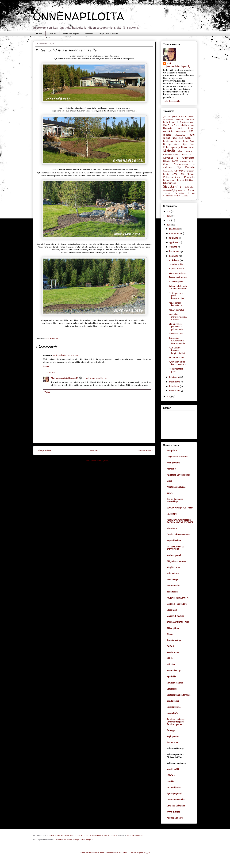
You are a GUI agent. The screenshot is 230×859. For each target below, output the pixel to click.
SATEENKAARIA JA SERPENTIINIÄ (175, 548)
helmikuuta (174, 386)
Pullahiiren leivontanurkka (178, 474)
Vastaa (46, 366)
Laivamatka (190, 151)
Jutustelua (177, 137)
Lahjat (180, 151)
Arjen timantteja (174, 640)
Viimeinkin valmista (178, 273)
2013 (169, 396)
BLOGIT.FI (112, 835)
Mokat (166, 164)
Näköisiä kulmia (173, 707)
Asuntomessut (168, 119)
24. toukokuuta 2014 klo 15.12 (95, 378)
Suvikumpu (171, 513)
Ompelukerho (168, 171)
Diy (165, 125)
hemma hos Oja (174, 670)
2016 (169, 215)
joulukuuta (174, 228)
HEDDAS (171, 775)
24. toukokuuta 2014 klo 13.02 (66, 355)
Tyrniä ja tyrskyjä (174, 793)
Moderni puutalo (174, 555)
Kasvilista (53, 33)
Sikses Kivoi (172, 610)
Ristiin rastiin (172, 591)
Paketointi (190, 171)
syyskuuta (174, 242)
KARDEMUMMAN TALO (178, 622)
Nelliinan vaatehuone (176, 763)
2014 (169, 224)
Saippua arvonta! (176, 268)
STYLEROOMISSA (135, 835)
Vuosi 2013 (184, 196)
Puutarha (54, 338)
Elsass (169, 481)
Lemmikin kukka (176, 264)
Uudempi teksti (43, 450)
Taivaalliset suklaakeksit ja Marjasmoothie (177, 341)
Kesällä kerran (173, 701)
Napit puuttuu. (173, 736)
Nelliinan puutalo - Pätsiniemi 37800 (175, 756)
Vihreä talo (172, 528)
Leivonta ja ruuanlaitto (179, 157)
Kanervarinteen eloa (176, 799)
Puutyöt (180, 180)
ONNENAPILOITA (78, 16)
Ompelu (190, 167)
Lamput (176, 154)
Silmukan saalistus (175, 682)
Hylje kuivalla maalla (109, 33)
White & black (173, 811)
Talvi (185, 190)
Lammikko (167, 154)
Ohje (179, 167)
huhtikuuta (174, 377)
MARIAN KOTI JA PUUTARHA (180, 507)
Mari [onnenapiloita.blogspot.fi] (64, 378)
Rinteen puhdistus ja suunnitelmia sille (178, 287)
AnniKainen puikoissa (176, 487)
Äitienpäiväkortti (176, 333)
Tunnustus (179, 193)
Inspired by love (174, 540)
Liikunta (166, 161)
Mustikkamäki (173, 769)
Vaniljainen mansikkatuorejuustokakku (178, 317)
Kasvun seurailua (176, 310)
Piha (47, 338)
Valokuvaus (168, 196)
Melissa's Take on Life (177, 604)
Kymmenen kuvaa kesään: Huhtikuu (177, 363)
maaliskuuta (175, 381)
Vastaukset (50, 372)
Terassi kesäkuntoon (178, 277)
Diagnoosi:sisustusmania (177, 456)
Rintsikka (170, 781)
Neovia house (173, 652)
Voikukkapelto (173, 585)
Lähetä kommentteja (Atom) (97, 460)
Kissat (192, 144)
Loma (175, 160)
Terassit (166, 193)
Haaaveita (167, 128)
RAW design (172, 579)
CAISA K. (171, 646)
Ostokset (179, 170)
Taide (180, 190)
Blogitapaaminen (187, 122)
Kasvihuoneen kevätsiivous (175, 304)
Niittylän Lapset (173, 567)
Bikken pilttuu (173, 628)
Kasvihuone (168, 141)
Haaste (180, 128)
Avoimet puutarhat (185, 119)
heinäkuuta (174, 251)
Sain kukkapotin (176, 281)
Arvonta (182, 116)
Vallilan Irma (173, 573)
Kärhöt (192, 147)
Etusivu (39, 33)
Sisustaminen (173, 186)
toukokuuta (174, 260)
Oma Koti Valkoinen (176, 805)
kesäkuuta (174, 256)
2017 (169, 211)
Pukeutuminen (171, 177)
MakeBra (183, 161)
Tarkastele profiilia (171, 101)
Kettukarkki (171, 688)
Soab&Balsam (190, 187)
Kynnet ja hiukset (179, 147)
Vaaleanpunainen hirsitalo (178, 695)
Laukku (191, 154)
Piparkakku (171, 676)
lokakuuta (174, 238)
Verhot (177, 195)
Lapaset (184, 154)
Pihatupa (191, 174)
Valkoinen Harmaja (175, 748)
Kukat (166, 147)
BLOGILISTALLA (84, 835)
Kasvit (178, 141)
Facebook (89, 33)
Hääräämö (171, 468)
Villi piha (171, 664)
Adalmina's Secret (175, 818)
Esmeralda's (172, 713)
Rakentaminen (169, 183)
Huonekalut (168, 131)
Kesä (185, 141)
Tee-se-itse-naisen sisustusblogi (175, 500)
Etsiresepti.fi (87, 839)
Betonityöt (173, 122)
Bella (165, 122)
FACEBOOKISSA (68, 835)
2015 (169, 220)
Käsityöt (169, 151)
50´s (164, 116)
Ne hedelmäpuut (176, 357)
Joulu (192, 134)
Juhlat (166, 137)
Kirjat (184, 144)
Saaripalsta (172, 450)
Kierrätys (167, 144)
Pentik (166, 174)
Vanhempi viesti (145, 450)
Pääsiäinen (190, 180)
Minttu (192, 161)
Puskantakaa (172, 742)
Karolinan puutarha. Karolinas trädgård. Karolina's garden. (175, 722)
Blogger (147, 852)
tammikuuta (175, 390)
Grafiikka (191, 125)
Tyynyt (191, 193)
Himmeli (191, 128)
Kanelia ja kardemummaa (178, 534)
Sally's (169, 493)
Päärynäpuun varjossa (176, 561)
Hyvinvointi (181, 131)
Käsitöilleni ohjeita (71, 33)
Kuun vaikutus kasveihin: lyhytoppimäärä (177, 350)
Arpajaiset (172, 116)
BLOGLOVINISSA (99, 835)
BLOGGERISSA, (54, 835)
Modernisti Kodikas (175, 616)
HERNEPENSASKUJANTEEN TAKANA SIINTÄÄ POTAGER (180, 521)
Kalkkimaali (190, 138)
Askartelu (191, 116)
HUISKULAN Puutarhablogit (68, 839)
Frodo (170, 125)
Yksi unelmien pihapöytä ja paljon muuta (176, 327)
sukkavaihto (167, 190)
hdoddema (123, 852)
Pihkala (170, 658)
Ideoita (167, 134)
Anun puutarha (173, 462)
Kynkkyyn (171, 730)
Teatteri (191, 190)
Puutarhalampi (169, 180)
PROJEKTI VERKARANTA (177, 597)
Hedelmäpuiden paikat (176, 370)
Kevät (192, 141)
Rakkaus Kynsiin (173, 787)
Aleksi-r (170, 634)
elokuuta (173, 246)
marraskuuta (175, 233)
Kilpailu (176, 144)
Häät (192, 131)
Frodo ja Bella (180, 125)
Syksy (174, 190)
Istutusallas (180, 135)
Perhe (174, 173)
